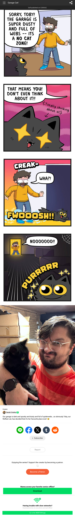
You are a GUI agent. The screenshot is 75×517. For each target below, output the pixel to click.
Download (37, 491)
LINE (20, 430)
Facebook (28, 430)
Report (37, 450)
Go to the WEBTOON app (37, 513)
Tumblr (46, 430)
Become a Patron (37, 472)
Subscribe (38, 438)
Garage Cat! (13, 3)
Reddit (55, 430)
